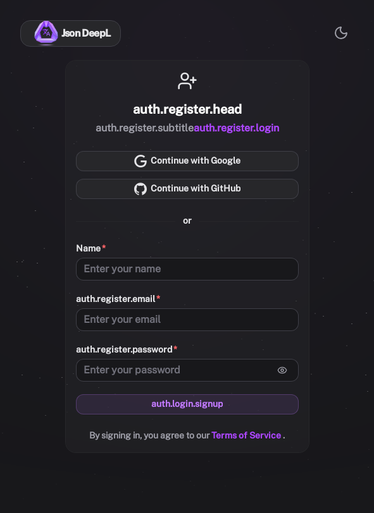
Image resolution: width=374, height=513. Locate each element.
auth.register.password (124, 349)
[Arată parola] (282, 370)
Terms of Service (247, 435)
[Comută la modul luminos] (341, 32)
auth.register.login (236, 128)
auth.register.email (115, 299)
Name (88, 248)
